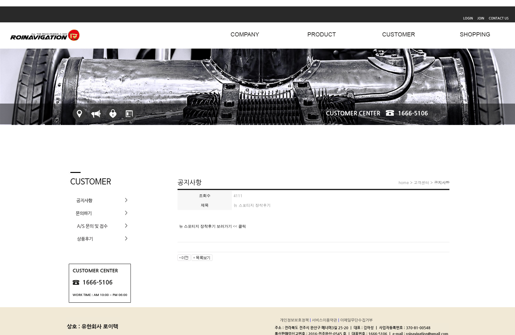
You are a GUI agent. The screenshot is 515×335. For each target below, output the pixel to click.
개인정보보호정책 (295, 320)
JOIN (481, 18)
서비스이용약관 (325, 320)
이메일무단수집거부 (357, 320)
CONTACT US (499, 18)
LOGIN (468, 18)
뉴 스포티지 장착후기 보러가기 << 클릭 (212, 226)
